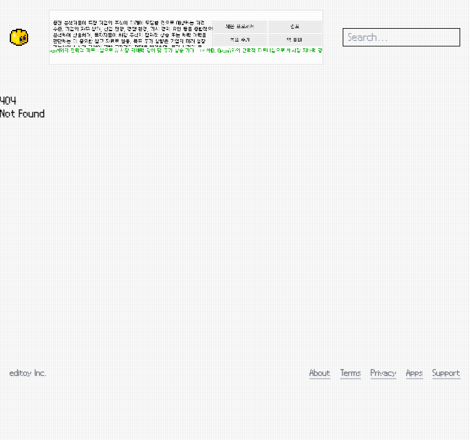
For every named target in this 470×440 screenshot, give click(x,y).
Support (446, 372)
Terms (350, 372)
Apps (414, 372)
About (320, 372)
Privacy (384, 372)
